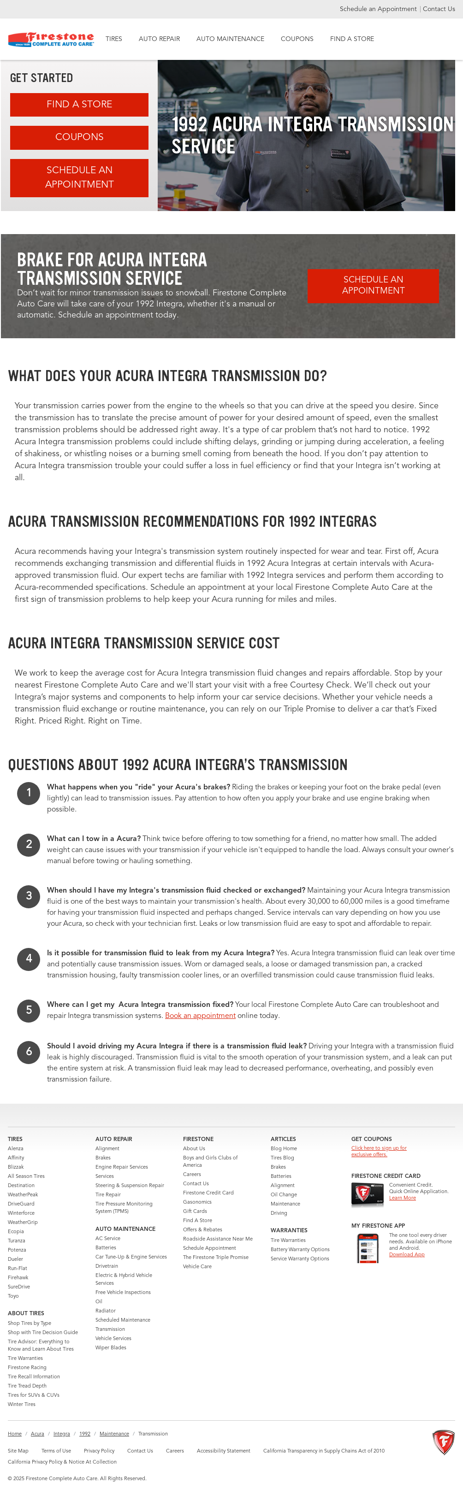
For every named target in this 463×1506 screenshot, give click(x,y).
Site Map (18, 1451)
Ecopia (16, 1232)
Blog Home (284, 1149)
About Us (194, 1149)
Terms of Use (56, 1451)
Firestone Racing (27, 1368)
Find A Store (79, 105)
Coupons (79, 137)
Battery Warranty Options (300, 1250)
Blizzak (16, 1167)
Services (104, 1176)
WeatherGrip (23, 1222)
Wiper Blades (110, 1348)
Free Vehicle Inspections (123, 1292)
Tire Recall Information (34, 1377)
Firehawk (18, 1278)
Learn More (402, 1198)
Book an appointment (200, 1016)
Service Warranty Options (300, 1259)
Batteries (105, 1248)
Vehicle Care (197, 1267)
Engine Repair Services (121, 1167)
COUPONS (297, 39)
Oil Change (284, 1195)
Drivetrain (106, 1266)
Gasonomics (197, 1202)
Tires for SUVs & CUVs (33, 1395)
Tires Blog (282, 1158)
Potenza (17, 1250)
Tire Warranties (25, 1358)
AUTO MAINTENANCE (230, 39)
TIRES (114, 39)
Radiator (105, 1311)
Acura (37, 1434)
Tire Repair (108, 1195)
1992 (84, 1434)
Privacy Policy (99, 1451)
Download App (407, 1255)
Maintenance (285, 1204)
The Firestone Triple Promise (216, 1257)
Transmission (110, 1329)
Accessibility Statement (223, 1451)
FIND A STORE (352, 39)
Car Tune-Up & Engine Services (131, 1257)
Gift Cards (195, 1211)
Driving (279, 1213)
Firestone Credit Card (208, 1193)
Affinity (16, 1158)
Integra (61, 1434)
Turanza (16, 1241)
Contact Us (439, 9)
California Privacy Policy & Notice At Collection (62, 1462)
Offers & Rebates (202, 1230)
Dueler (15, 1259)
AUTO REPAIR (159, 39)
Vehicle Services (113, 1338)
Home (15, 1434)
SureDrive (19, 1287)
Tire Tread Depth (27, 1386)
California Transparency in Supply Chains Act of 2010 (324, 1451)
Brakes (103, 1158)
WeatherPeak (23, 1195)
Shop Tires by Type (29, 1323)
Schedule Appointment (209, 1248)
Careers (192, 1174)
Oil (98, 1302)
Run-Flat (17, 1268)
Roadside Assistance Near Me (218, 1239)
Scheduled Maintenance (122, 1320)
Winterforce (21, 1213)
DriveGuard (21, 1204)
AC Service (107, 1238)
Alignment (107, 1149)
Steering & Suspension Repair (129, 1185)
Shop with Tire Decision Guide (43, 1332)
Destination (21, 1185)
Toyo (13, 1296)
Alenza (16, 1149)
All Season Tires (26, 1176)
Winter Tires (22, 1404)
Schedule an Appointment (379, 9)
